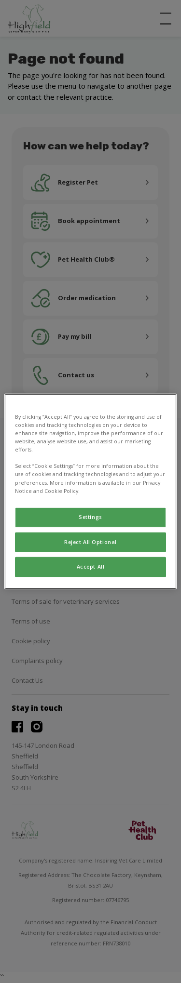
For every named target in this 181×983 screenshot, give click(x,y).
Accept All (91, 566)
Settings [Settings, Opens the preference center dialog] (90, 516)
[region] (90, 491)
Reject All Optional (90, 541)
